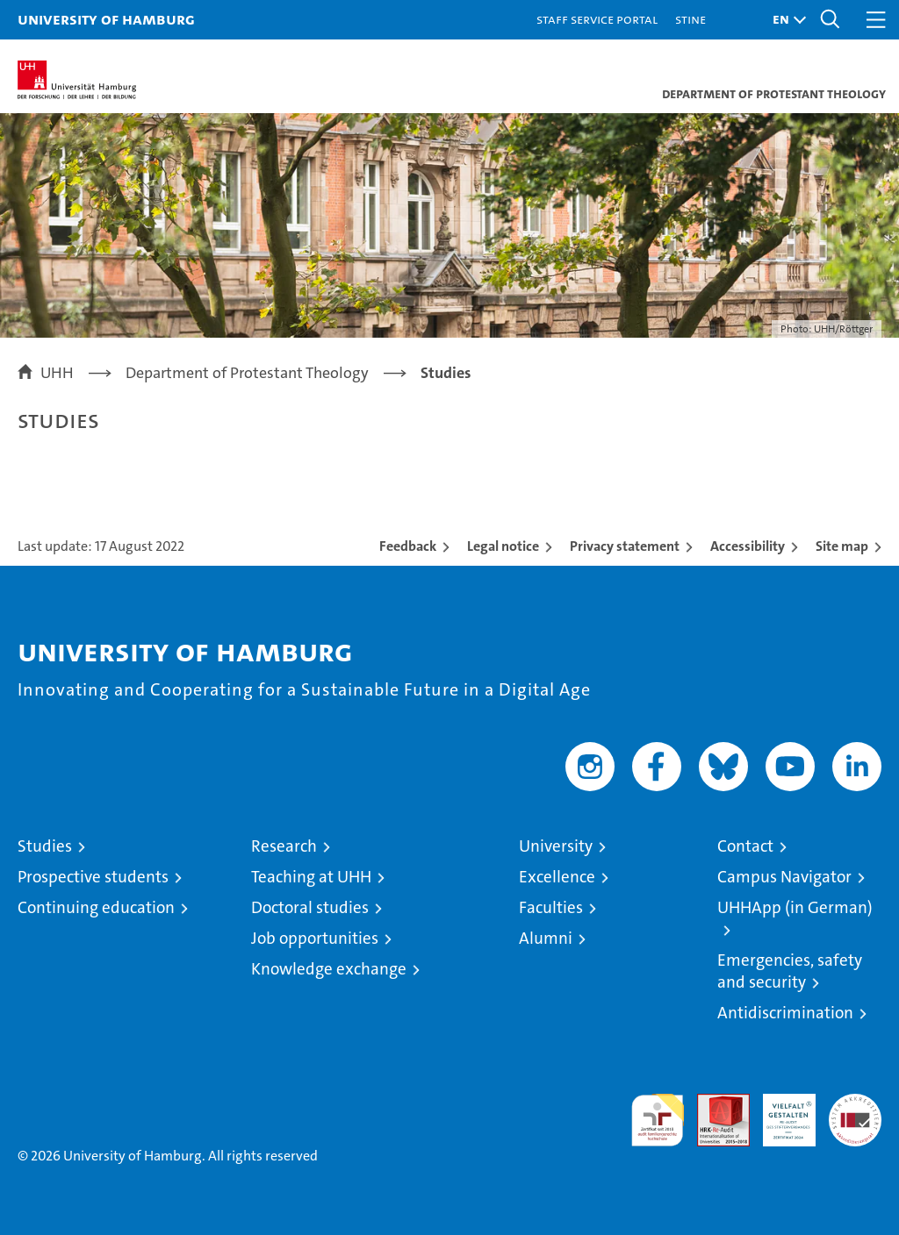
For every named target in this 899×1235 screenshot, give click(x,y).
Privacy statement (625, 546)
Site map (842, 546)
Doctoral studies (310, 907)
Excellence (557, 877)
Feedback (407, 546)
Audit (713, 1103)
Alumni (545, 938)
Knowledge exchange (328, 969)
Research (284, 846)
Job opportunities (314, 938)
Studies (45, 846)
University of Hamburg (106, 19)
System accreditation (855, 1112)
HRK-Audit (779, 1112)
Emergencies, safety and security (789, 971)
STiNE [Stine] (690, 19)
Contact (745, 846)
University (556, 846)
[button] (785, 19)
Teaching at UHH (311, 877)
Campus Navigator (784, 877)
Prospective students (93, 877)
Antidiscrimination (785, 1013)
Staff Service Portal (597, 19)
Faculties (551, 907)
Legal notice (503, 546)
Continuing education (96, 907)
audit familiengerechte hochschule (657, 1120)
